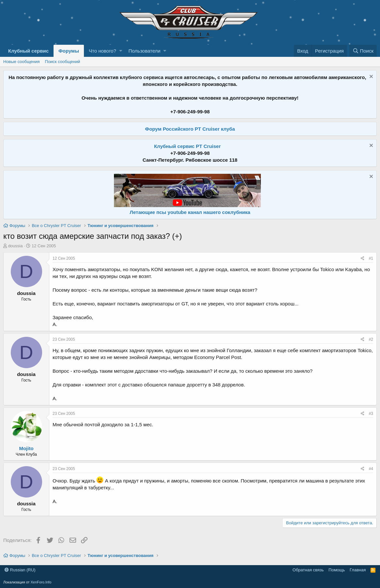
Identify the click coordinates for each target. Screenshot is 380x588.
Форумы (68, 51)
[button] (121, 51)
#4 (371, 468)
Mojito (26, 448)
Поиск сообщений (62, 61)
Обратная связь (308, 569)
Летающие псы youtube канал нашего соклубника (190, 212)
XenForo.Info (41, 582)
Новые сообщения (21, 61)
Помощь (336, 569)
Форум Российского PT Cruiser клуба (190, 129)
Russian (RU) (20, 569)
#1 (371, 258)
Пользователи (145, 51)
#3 (371, 413)
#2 (371, 339)
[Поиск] (363, 51)
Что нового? (102, 51)
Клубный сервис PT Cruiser (187, 146)
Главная (358, 569)
